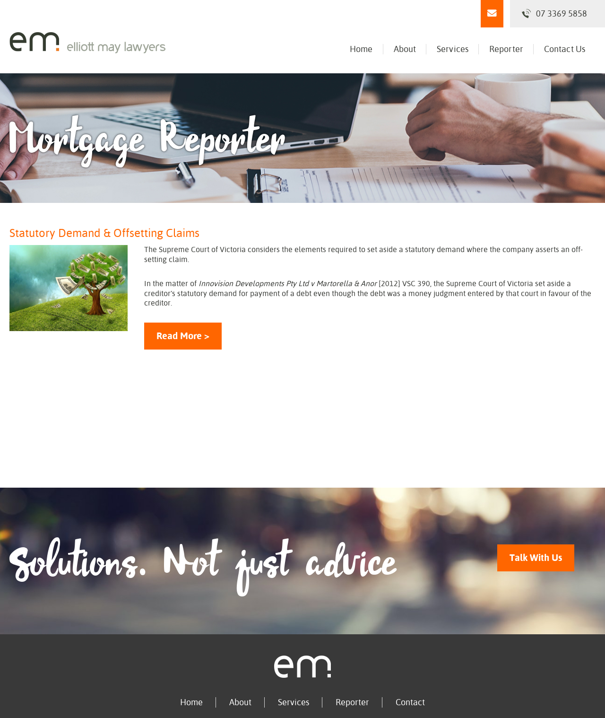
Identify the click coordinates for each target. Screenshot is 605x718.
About (405, 49)
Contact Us (564, 49)
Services (452, 49)
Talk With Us (536, 557)
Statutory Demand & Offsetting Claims (104, 233)
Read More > (182, 336)
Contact (410, 702)
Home (361, 49)
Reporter (506, 49)
